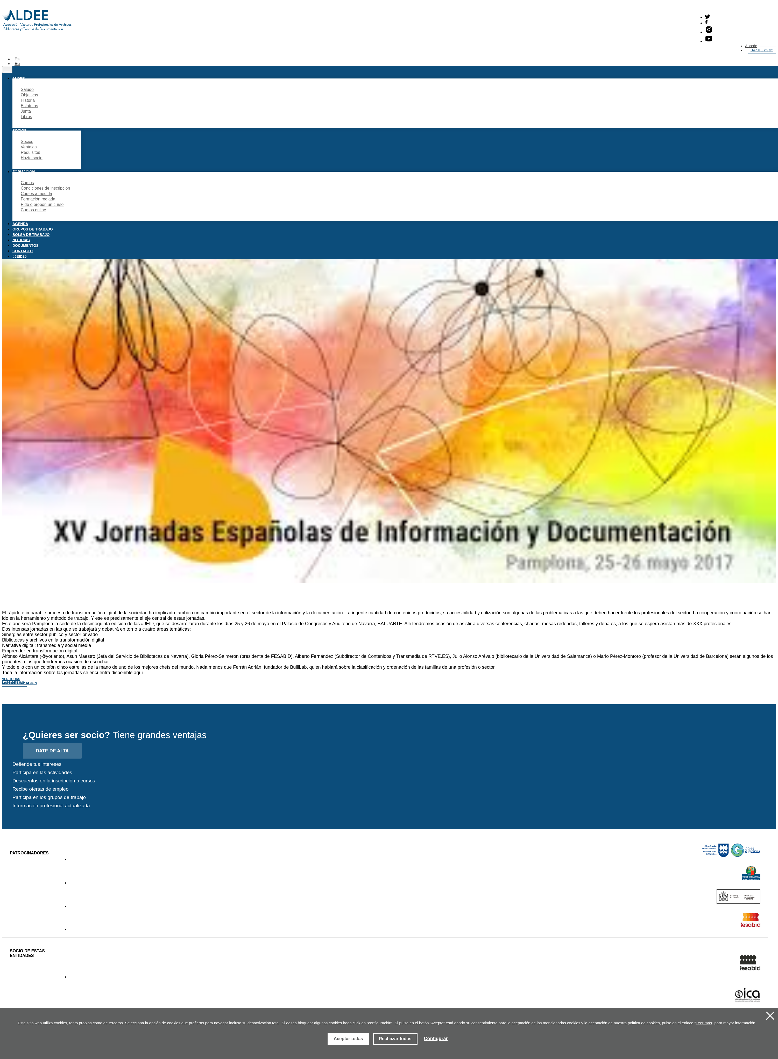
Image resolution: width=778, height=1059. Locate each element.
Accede (751, 46)
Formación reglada (38, 199)
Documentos (25, 245)
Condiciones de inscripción (45, 188)
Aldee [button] (18, 78)
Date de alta (52, 750)
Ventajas (29, 147)
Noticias (21, 240)
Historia (28, 100)
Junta (26, 111)
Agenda (20, 224)
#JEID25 (19, 256)
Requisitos (30, 152)
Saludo (27, 89)
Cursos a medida (36, 193)
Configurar (436, 1038)
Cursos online (33, 210)
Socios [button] (19, 130)
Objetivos (29, 95)
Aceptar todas (348, 1038)
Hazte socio (762, 50)
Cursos (27, 183)
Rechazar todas (395, 1038)
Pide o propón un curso (42, 204)
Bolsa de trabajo (30, 235)
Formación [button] (23, 172)
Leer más (704, 1023)
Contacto (22, 251)
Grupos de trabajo (32, 229)
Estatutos (29, 106)
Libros (26, 116)
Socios (27, 141)
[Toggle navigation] (7, 69)
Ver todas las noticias (13, 681)
